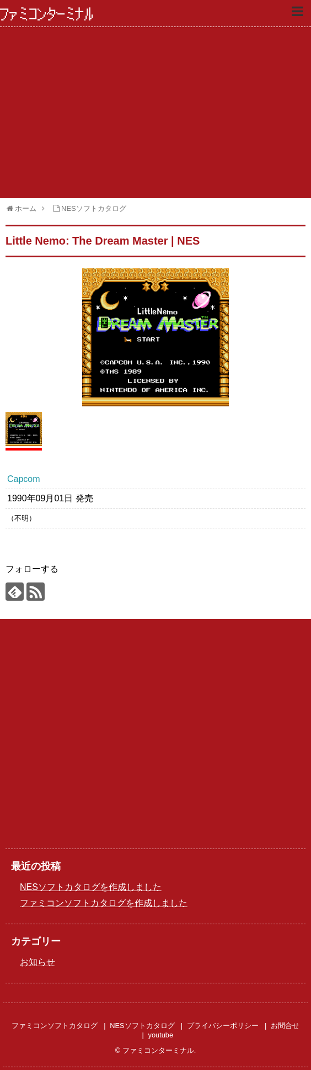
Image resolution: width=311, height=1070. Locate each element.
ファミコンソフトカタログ (55, 1025)
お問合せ (285, 1025)
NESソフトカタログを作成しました (91, 887)
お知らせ (37, 962)
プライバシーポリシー (223, 1025)
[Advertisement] (155, 112)
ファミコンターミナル (47, 14)
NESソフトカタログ (142, 1025)
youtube (161, 1035)
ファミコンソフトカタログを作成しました (103, 903)
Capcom (23, 479)
